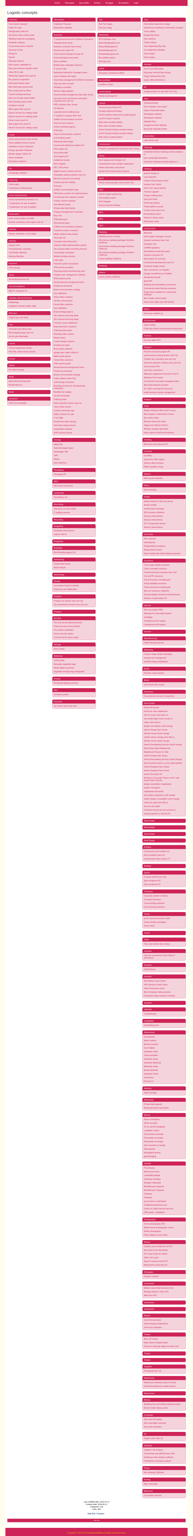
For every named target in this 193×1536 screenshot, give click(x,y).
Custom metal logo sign (64, 410)
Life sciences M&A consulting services (70, 249)
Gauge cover (14, 245)
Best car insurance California (156, 591)
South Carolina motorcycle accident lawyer (117, 115)
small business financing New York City (161, 355)
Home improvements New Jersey (23, 139)
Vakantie (148, 1009)
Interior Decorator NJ (153, 774)
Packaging (58, 470)
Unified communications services (68, 119)
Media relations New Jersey (66, 234)
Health (147, 497)
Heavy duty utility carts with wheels (159, 302)
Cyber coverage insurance (155, 569)
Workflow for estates (63, 392)
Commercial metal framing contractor (160, 288)
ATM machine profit (62, 278)
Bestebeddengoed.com (109, 54)
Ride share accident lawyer (110, 122)
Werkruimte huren (151, 1172)
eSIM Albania (149, 969)
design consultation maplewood (157, 784)
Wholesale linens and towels (156, 1108)
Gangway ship (150, 244)
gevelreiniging (150, 1156)
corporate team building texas (67, 112)
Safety (12, 365)
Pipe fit (12, 57)
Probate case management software (69, 275)
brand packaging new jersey (66, 58)
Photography (150, 1219)
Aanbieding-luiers (151, 1025)
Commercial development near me (159, 262)
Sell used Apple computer (155, 1423)
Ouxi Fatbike (149, 1048)
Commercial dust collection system (69, 197)
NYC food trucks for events (155, 1254)
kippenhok (58, 444)
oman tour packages (17, 403)
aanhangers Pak (61, 452)
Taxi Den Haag (105, 28)
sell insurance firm (152, 366)
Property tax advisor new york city (68, 601)
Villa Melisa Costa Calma (155, 981)
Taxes (11, 275)
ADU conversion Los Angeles (156, 270)
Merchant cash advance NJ (156, 444)
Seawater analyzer (17, 42)
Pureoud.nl (148, 1081)
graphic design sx (151, 173)
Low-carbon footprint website (66, 585)
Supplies (148, 1366)
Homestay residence (18, 161)
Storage (57, 644)
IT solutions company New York (67, 116)
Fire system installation (64, 630)
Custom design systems (64, 341)
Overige (57, 440)
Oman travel (149, 926)
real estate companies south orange (159, 795)
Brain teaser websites (63, 349)
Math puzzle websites (153, 478)
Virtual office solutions (63, 297)
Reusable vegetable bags (65, 664)
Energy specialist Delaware (20, 150)
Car (10, 168)
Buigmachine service (153, 550)
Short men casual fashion (155, 188)
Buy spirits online (151, 418)
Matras (57, 459)
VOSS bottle (59, 660)
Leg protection (150, 177)
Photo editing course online (156, 1235)
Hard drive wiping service (65, 425)
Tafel (56, 455)
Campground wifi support (155, 621)
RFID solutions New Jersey (65, 105)
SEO (101, 190)
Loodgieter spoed (151, 1130)
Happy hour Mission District (156, 425)
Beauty (147, 1400)
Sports (147, 872)
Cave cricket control (62, 407)
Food (146, 406)
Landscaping (105, 91)
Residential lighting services (66, 683)
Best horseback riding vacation (157, 992)
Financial (58, 701)
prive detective (60, 463)
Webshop (58, 656)
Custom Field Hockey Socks (156, 181)
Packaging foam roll (152, 1371)
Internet (147, 605)
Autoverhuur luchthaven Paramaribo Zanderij (163, 28)
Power (147, 1468)
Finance (147, 347)
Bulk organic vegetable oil (20, 65)
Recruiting (58, 504)
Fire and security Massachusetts (68, 623)
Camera (12, 229)
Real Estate (149, 703)
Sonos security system (63, 634)
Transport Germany (152, 899)
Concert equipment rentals (20, 348)
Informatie (148, 534)
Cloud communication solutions (67, 134)
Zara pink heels (150, 199)
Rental (147, 1242)
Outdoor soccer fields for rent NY (158, 1246)
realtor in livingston (152, 788)
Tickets (147, 1334)
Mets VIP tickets (151, 1339)
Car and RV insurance (153, 576)
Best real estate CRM (153, 610)
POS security (14, 268)
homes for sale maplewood (155, 711)
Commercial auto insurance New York (160, 572)
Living (11, 135)
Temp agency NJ (61, 156)
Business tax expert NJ (64, 50)
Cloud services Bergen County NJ (68, 54)
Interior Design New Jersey (155, 730)
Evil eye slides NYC (152, 340)
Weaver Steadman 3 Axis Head (22, 234)
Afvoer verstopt (150, 1123)
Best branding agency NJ (65, 552)
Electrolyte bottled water (19, 83)
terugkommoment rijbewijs (155, 125)
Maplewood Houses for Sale (156, 752)
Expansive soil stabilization (65, 589)
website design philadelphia (156, 661)
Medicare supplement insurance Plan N (161, 374)
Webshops (104, 35)
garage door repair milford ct (66, 352)
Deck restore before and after (21, 218)
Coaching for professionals (20, 188)
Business (58, 35)
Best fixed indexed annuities (156, 385)
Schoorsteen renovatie (153, 1134)
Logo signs (58, 260)
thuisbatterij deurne (152, 1153)
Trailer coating (150, 42)
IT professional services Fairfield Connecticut (73, 39)
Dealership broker (151, 35)
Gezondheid (104, 80)
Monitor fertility (150, 505)
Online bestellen (151, 1055)
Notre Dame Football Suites (156, 1343)
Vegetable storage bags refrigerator (69, 671)
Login (136, 3)
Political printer (60, 399)
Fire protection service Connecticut (159, 696)
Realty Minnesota (151, 708)
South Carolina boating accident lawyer (116, 130)
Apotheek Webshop (152, 1063)
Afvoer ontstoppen (152, 1119)
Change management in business (68, 212)
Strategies (148, 1272)
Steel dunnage (150, 1093)
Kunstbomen (149, 1037)
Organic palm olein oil (153, 1438)
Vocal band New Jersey (154, 685)
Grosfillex (148, 456)
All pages (109, 3)
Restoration (14, 214)
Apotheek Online (151, 1074)
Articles (97, 3)
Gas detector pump (62, 204)
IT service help (60, 69)
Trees (146, 939)
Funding (147, 440)
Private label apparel (153, 1104)
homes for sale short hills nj (156, 802)
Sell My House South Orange (156, 733)
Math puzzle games (62, 356)
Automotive (149, 136)
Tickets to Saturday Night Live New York (161, 1346)
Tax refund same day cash (65, 706)
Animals (147, 64)
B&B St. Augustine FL (18, 291)
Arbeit (101, 68)
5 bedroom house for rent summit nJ (159, 810)
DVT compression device (155, 523)
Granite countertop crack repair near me (26, 222)
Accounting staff (61, 153)
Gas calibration (60, 293)
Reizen (147, 1315)
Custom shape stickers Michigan (158, 654)
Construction (149, 228)
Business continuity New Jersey (67, 47)
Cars (146, 20)
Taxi (100, 20)
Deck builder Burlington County (157, 237)
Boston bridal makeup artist (156, 1408)
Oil (145, 1434)
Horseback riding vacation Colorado (159, 996)
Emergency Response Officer (111, 73)
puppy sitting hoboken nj (154, 80)
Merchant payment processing (67, 179)
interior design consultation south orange (161, 799)
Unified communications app (66, 190)
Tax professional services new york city (71, 604)
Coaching (13, 180)
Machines (148, 1491)
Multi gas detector (16, 61)
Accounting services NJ (19, 279)
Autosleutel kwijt (151, 103)
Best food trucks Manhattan (156, 1250)
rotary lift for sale (16, 72)
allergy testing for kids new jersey (158, 501)
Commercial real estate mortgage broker (161, 381)
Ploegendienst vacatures (154, 546)
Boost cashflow (60, 61)
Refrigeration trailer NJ (18, 31)
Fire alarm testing (16, 370)
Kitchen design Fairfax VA (20, 154)
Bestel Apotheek (151, 1070)
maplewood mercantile (153, 791)
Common (13, 20)
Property (58, 596)
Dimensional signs (62, 223)
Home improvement (18, 195)
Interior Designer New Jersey (156, 767)
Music (146, 680)
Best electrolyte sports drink (21, 87)
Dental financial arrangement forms (69, 282)
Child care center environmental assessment (163, 329)
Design (57, 581)
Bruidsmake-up (15, 385)
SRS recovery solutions (154, 512)
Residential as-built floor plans (157, 251)
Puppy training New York (154, 76)
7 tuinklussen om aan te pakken (22, 203)
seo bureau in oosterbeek (155, 1201)
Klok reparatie (150, 539)
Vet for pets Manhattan (18, 336)
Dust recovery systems (64, 123)
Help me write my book (64, 84)
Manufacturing (150, 638)
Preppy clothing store (153, 195)
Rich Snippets (60, 164)
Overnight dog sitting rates (20, 329)
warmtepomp (149, 542)
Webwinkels (149, 1032)
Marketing (148, 650)
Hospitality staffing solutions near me (70, 175)
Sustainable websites (63, 429)
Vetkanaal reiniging (152, 1179)
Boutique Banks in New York (156, 1292)
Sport (101, 178)
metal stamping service (154, 643)
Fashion (147, 336)
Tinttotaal (148, 1194)
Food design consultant (64, 253)
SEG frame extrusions (63, 486)
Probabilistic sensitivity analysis (157, 1461)
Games (147, 474)
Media (146, 669)
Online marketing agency (64, 127)
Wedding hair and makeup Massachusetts (162, 1404)
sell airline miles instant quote (21, 35)
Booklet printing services (64, 256)
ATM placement (60, 219)
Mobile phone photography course (159, 1227)
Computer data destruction (65, 241)
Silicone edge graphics (63, 91)
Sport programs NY (152, 881)
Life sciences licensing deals (66, 315)
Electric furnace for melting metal (23, 113)
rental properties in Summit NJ (157, 814)
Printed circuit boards (63, 286)
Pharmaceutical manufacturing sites (69, 271)
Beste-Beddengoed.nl (108, 47)
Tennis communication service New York (116, 183)
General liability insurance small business (162, 595)
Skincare (13, 313)
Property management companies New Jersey (119, 149)
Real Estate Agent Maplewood (157, 748)
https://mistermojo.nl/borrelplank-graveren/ (162, 553)
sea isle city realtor (152, 806)
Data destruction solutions (65, 327)
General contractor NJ (153, 255)
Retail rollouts (60, 567)
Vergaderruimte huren (63, 43)
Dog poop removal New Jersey (157, 72)
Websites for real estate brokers (158, 613)
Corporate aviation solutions (66, 230)
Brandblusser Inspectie (154, 1186)
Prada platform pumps (153, 207)
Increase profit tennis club (155, 877)
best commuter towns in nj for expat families (163, 763)
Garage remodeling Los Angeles (158, 274)
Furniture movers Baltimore (65, 323)
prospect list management (155, 658)
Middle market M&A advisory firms (159, 1288)
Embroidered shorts (152, 214)
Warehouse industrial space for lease (160, 1382)
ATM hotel (58, 130)
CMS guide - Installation (154, 1212)
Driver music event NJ (18, 120)
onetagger (148, 617)
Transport (148, 891)
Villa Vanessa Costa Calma (155, 985)
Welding (147, 1088)
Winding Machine (16, 256)
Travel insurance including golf (157, 580)
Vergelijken (149, 1021)
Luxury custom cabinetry (109, 277)
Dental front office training (65, 422)
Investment (149, 1283)
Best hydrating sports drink (20, 102)
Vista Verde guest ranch (154, 988)
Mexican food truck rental (155, 421)
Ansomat (57, 186)
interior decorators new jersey (112, 167)
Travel (147, 914)
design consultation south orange (158, 726)
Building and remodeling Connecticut (160, 285)
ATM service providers (63, 267)
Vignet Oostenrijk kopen (154, 110)
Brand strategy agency (63, 312)
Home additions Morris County (22, 143)
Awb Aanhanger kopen (63, 448)
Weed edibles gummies (64, 668)
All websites (123, 3)
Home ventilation (16, 158)
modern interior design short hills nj (159, 737)
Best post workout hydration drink (23, 68)
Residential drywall (152, 277)
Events (12, 343)
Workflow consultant (62, 87)
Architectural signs (62, 345)
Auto (146, 98)
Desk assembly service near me (68, 403)
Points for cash (15, 28)
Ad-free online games (63, 301)
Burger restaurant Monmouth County (160, 410)
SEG (56, 481)
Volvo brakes (149, 54)
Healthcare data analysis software (158, 1457)
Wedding (103, 232)
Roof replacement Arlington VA (112, 160)
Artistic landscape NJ (108, 96)
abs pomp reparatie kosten (155, 129)
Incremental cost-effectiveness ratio (159, 1453)
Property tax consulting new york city (160, 359)
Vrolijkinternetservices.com (155, 1205)
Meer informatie (150, 1484)
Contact (100, 1514)
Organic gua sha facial (18, 317)
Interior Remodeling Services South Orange (163, 745)
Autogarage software (18, 173)
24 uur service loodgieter (154, 1127)
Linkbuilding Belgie (152, 1175)
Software (148, 1445)
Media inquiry (59, 338)
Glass (146, 485)
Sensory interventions (153, 516)
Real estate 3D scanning (154, 259)
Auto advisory (150, 39)
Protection (148, 692)
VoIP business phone (63, 433)
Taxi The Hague (106, 24)
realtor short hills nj (152, 722)
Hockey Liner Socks (152, 184)
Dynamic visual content (154, 673)
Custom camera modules (65, 201)
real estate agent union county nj (158, 719)
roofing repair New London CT (157, 859)
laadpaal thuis (150, 121)
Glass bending (150, 490)
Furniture (148, 451)
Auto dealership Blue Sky (155, 46)
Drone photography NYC (154, 1224)
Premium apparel (151, 192)
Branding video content (64, 334)
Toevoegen (69, 3)
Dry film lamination (62, 396)
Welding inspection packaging (22, 39)
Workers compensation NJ (155, 598)
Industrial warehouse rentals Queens (160, 1386)
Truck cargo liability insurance (157, 565)
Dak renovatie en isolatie (154, 1145)
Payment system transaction (66, 264)
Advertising (59, 559)
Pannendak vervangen (153, 1138)
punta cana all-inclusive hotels (157, 918)
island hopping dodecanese (156, 1324)
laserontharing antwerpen (20, 381)
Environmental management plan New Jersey (73, 95)
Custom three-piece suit (154, 210)
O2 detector (59, 108)
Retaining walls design (63, 142)
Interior (102, 272)
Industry (12, 241)
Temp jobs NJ (60, 238)
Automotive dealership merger (157, 24)
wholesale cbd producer (64, 530)
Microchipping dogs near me (21, 333)
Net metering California (154, 1472)
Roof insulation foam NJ (154, 855)
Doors (146, 309)
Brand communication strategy (67, 290)
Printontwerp (149, 1168)
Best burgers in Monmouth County (159, 414)
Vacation (148, 951)
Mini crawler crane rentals (155, 298)
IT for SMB (58, 418)
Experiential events (62, 564)
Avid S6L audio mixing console (22, 352)
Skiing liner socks (151, 221)
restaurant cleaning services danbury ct (161, 162)
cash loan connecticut (153, 370)
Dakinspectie (149, 1149)
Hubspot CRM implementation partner (70, 245)
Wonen (147, 1115)
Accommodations (17, 286)
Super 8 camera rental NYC (156, 1261)
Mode (11, 377)
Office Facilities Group (153, 467)
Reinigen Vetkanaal (152, 1183)
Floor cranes (59, 649)
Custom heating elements (20, 94)
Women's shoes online (153, 218)
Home (57, 3)
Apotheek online (151, 1052)
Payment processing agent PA (157, 352)
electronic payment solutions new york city (162, 363)
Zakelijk (147, 1163)
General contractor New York (156, 240)
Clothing (147, 169)
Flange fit (13, 54)
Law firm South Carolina (109, 118)
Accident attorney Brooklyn (110, 111)
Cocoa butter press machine (21, 46)
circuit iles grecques (152, 1320)
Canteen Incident (151, 1276)
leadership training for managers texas (70, 72)
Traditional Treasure (62, 24)
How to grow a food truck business (159, 433)
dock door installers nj (153, 313)
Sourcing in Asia (16, 50)
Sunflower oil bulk (16, 105)
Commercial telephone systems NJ (69, 145)
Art (145, 87)
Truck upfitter (149, 31)
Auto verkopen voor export (155, 107)
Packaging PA (60, 474)
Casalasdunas (150, 1014)
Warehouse (149, 1378)
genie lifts (148, 281)
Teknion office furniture (154, 463)
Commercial (104, 144)
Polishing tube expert (63, 330)
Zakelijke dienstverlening (20, 298)
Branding (58, 548)
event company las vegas (65, 76)
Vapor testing (149, 325)
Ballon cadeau (150, 1040)
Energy (57, 679)
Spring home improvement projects (114, 171)
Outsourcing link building (64, 182)
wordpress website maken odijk (22, 306)
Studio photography (152, 1231)
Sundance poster (61, 694)
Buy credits (84, 3)
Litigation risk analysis (153, 1450)
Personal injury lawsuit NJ (110, 107)
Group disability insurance (155, 583)
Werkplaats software (153, 114)
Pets (11, 324)
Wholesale (148, 1100)
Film (56, 690)
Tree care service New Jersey (157, 944)
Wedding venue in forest (109, 236)
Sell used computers (153, 1427)
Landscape (59, 493)
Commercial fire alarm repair (66, 637)
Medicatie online (151, 1066)
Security (57, 618)
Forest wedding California (110, 259)
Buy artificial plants (107, 58)
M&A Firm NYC (150, 1295)
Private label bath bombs (64, 208)
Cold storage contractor (64, 382)
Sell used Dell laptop (153, 1419)
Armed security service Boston (67, 626)
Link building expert (62, 138)
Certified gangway (152, 248)
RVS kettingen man (107, 39)
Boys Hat (58, 216)
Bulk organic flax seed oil (19, 109)
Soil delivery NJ (60, 497)
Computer (148, 1415)
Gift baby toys (105, 61)
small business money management (159, 392)
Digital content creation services (67, 171)
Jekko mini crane (151, 1257)
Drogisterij (58, 526)
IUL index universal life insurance (158, 389)
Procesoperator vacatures (20, 249)
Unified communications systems (68, 227)
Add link (91, 1514)
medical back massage (154, 509)
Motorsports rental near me (155, 1265)
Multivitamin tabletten (63, 28)
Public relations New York (65, 378)
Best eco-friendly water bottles (22, 98)
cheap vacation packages (155, 922)
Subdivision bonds (62, 160)
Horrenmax (148, 1077)
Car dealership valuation (154, 50)
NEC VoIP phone (61, 167)
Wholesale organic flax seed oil (22, 76)
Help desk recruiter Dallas (65, 509)
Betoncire (148, 233)
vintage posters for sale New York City (160, 91)
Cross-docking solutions (154, 903)
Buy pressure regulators (19, 79)
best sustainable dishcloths (155, 158)
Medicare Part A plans (153, 378)
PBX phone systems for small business (71, 193)
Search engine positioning (110, 194)
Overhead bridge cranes (154, 266)
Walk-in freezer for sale (64, 414)
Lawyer (102, 103)
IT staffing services (62, 512)
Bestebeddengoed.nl (108, 50)
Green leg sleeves (152, 203)
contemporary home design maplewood (116, 164)
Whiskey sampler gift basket (156, 429)
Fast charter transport (18, 24)
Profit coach (14, 184)
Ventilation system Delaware (21, 146)
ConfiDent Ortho (106, 84)
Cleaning (148, 147)
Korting (147, 1479)
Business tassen (151, 1044)
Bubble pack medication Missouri (68, 65)
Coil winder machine (152, 1495)
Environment (149, 320)
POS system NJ (61, 149)
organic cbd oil (60, 534)
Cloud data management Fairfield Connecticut (74, 80)
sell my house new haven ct (156, 715)
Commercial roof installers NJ (156, 851)
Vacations (13, 398)
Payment (13, 263)
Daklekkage (14, 302)
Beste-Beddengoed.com (109, 43)
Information (59, 20)
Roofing (147, 847)
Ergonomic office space (154, 459)
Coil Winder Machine (18, 253)
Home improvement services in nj (23, 199)
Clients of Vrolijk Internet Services (158, 1209)
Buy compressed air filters (20, 91)
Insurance (148, 560)
